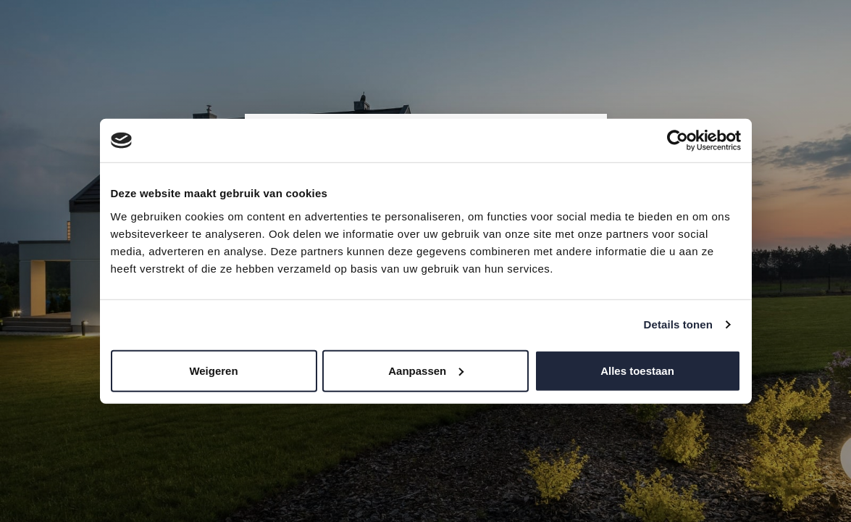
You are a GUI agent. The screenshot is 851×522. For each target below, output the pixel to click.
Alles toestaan (637, 370)
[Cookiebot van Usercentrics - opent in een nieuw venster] (677, 141)
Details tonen (678, 324)
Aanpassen (426, 370)
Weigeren (213, 370)
